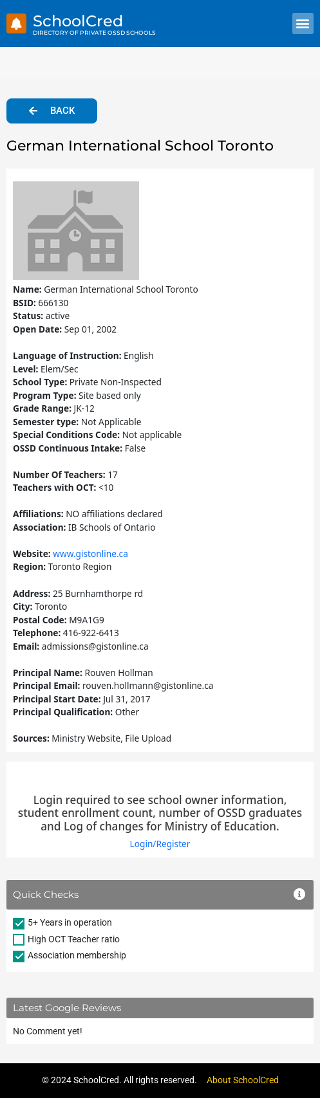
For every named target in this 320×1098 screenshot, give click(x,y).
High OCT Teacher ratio (74, 939)
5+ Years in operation (70, 922)
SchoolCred (78, 21)
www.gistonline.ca (90, 553)
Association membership (77, 955)
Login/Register (160, 843)
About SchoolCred (243, 1080)
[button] (303, 23)
